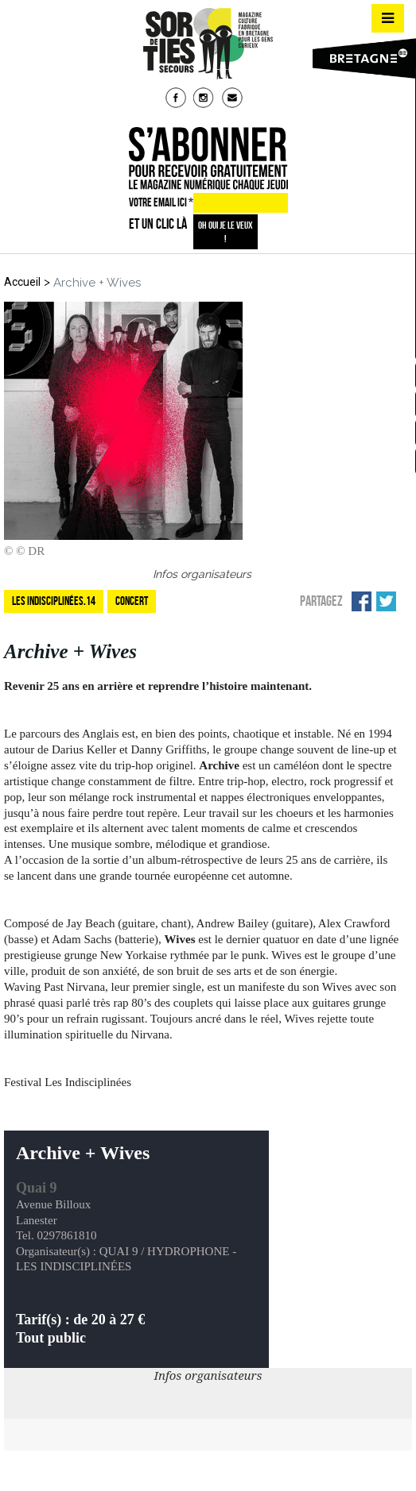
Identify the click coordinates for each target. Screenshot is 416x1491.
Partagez (321, 601)
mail (234, 99)
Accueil (22, 281)
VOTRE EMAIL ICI (161, 202)
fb (177, 99)
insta (205, 99)
